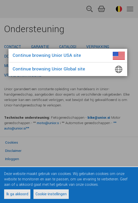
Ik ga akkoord (17, 194)
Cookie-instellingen (51, 194)
